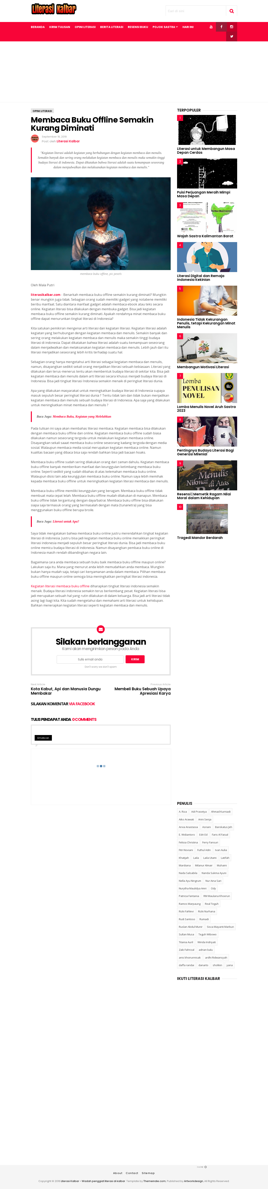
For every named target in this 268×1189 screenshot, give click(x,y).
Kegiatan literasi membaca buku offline (60, 586)
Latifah (225, 858)
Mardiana (185, 865)
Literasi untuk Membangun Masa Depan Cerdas (206, 150)
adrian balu (206, 950)
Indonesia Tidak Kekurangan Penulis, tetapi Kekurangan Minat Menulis (206, 323)
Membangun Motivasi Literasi (203, 367)
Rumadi (204, 919)
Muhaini (222, 865)
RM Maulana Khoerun (217, 896)
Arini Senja (204, 819)
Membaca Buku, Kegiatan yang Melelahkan (82, 416)
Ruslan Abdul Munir (191, 927)
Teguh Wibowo (207, 934)
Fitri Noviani (186, 850)
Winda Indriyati (206, 942)
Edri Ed (203, 834)
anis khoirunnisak (190, 957)
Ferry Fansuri (210, 842)
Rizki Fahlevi (186, 911)
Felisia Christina (188, 842)
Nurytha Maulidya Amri (193, 888)
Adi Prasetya (199, 811)
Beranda (38, 27)
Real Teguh (212, 904)
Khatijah (184, 858)
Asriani (206, 827)
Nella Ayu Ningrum (190, 881)
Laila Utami (210, 858)
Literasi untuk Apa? (66, 521)
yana (230, 965)
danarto (203, 965)
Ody (213, 888)
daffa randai (186, 965)
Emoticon (43, 738)
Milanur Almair (204, 865)
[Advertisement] (134, 72)
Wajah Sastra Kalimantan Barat (205, 236)
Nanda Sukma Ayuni (214, 873)
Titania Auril (186, 942)
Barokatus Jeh (223, 827)
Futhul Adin (204, 850)
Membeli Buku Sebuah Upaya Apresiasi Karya (143, 691)
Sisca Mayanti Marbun (220, 927)
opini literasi (42, 111)
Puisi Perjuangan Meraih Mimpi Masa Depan (203, 194)
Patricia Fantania (189, 896)
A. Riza (183, 811)
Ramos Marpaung (189, 904)
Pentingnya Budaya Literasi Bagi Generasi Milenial (205, 452)
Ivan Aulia (221, 850)
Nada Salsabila (188, 873)
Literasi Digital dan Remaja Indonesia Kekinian (200, 277)
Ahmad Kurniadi (221, 811)
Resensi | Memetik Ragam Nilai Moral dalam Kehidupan (204, 496)
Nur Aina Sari (213, 881)
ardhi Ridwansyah (216, 957)
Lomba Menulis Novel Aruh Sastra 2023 (206, 408)
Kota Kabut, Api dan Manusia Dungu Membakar (66, 691)
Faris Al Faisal (220, 834)
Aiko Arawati (186, 819)
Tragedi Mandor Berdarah (200, 537)
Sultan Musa (186, 934)
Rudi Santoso (187, 919)
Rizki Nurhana (206, 911)
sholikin (217, 965)
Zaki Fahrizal (186, 950)
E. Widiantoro (187, 834)
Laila (196, 858)
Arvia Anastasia (188, 827)
